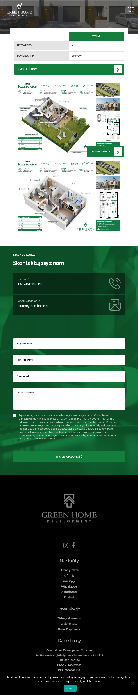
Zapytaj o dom (27, 69)
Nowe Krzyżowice (69, 629)
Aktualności (69, 591)
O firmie (69, 575)
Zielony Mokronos (69, 618)
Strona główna (69, 570)
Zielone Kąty (69, 623)
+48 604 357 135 (30, 284)
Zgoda (70, 688)
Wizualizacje (69, 586)
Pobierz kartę (101, 151)
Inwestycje (69, 581)
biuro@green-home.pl (33, 306)
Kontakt (69, 597)
